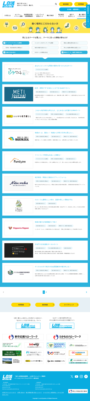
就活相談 (67, 4)
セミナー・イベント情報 (18, 15)
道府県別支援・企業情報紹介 (29, 15)
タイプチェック (71, 304)
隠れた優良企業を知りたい (71, 43)
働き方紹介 (50, 15)
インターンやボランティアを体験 (44, 43)
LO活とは (8, 15)
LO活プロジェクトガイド (9, 392)
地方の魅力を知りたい (41, 47)
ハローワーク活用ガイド (39, 15)
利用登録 (82, 4)
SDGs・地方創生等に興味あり (14, 47)
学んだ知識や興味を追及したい (72, 47)
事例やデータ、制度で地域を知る (73, 52)
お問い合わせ (21, 392)
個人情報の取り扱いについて (34, 392)
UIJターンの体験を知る (41, 52)
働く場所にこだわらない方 (82, 15)
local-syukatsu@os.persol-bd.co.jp (11, 389)
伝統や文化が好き (11, 52)
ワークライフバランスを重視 (14, 43)
